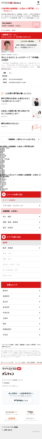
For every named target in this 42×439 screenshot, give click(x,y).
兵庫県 (2, 173)
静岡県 (2, 165)
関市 (4, 324)
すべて (5, 200)
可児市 (5, 335)
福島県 (2, 151)
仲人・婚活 (7, 217)
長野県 (2, 162)
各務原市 (6, 296)
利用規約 (7, 383)
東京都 (2, 154)
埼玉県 (2, 157)
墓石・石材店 (8, 228)
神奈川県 (3, 156)
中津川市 (6, 313)
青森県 (2, 150)
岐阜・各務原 (8, 248)
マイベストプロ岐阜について (13, 380)
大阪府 (2, 170)
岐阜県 (2, 167)
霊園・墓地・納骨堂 (10, 222)
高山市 (5, 302)
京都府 (2, 172)
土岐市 (5, 318)
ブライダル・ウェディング (13, 205)
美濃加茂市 (7, 329)
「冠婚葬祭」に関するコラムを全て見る (21, 139)
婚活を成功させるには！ (10, 123)
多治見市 (6, 307)
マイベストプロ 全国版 (11, 427)
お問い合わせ (8, 430)
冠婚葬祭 (12, 200)
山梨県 (2, 161)
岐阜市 (2, 178)
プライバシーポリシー (11, 386)
